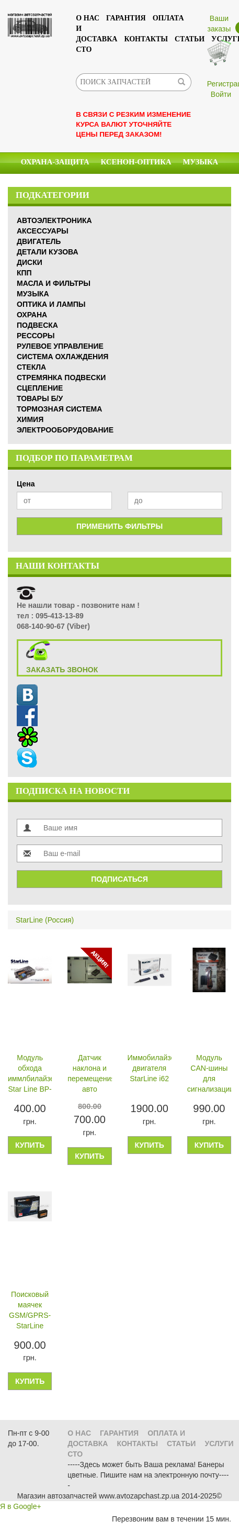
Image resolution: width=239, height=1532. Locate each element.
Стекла (127, 183)
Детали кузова (47, 252)
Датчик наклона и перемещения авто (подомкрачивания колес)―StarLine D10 (89, 1074)
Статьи (189, 39)
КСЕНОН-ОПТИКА (136, 162)
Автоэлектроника (54, 220)
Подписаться (119, 879)
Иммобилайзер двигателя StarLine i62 (150, 1068)
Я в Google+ (20, 1506)
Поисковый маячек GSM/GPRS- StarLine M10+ (30, 1311)
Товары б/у (40, 398)
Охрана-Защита (55, 162)
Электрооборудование (65, 430)
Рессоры (35, 335)
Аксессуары (182, 183)
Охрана (32, 314)
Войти (221, 94)
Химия (44, 183)
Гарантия (126, 18)
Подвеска (37, 325)
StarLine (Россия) (45, 920)
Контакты (146, 39)
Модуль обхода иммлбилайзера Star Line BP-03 (30, 1074)
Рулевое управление (60, 346)
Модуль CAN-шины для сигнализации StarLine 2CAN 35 (209, 1074)
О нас (87, 18)
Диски (29, 262)
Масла (85, 183)
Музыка (200, 162)
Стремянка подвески (61, 377)
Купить (29, 1145)
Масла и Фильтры (53, 283)
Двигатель (39, 241)
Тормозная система (59, 409)
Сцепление (40, 388)
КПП (24, 273)
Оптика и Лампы (51, 304)
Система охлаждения (62, 356)
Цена (26, 484)
